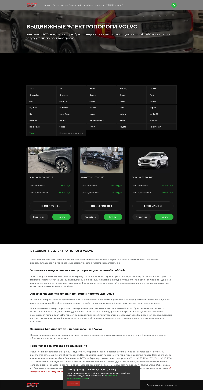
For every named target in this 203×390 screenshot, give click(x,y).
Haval (122, 101)
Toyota (123, 127)
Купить (61, 217)
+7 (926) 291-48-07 (57, 371)
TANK (92, 127)
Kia (30, 114)
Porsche (154, 120)
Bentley (123, 88)
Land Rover (64, 114)
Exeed (122, 95)
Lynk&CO (154, 114)
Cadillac (153, 88)
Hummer (63, 108)
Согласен (73, 383)
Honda (153, 101)
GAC (31, 101)
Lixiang (123, 114)
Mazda (62, 120)
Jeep (122, 108)
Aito (61, 88)
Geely (92, 101)
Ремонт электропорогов (71, 133)
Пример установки (50, 206)
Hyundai (33, 108)
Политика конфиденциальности (162, 377)
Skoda (62, 127)
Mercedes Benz (96, 120)
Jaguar (153, 108)
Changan (63, 95)
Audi (31, 88)
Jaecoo (92, 108)
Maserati (33, 120)
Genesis (63, 101)
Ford (152, 95)
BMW (92, 88)
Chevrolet (34, 95)
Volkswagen (155, 127)
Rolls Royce (34, 127)
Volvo (31, 133)
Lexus (92, 114)
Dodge (92, 95)
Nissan (123, 120)
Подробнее (38, 217)
